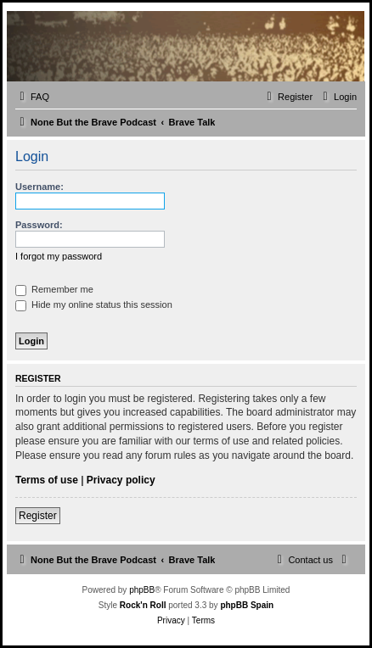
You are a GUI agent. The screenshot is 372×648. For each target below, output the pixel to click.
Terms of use (46, 480)
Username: (39, 187)
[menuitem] (32, 97)
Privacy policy (121, 480)
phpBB (142, 590)
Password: (39, 225)
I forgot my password (58, 256)
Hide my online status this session (93, 304)
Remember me (54, 289)
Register (38, 516)
